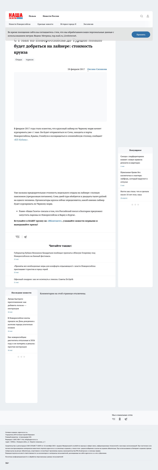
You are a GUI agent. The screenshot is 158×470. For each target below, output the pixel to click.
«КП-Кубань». (21, 139)
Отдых (18, 59)
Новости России (51, 16)
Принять (141, 34)
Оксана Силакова (97, 69)
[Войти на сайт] (147, 16)
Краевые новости (45, 24)
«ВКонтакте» (55, 220)
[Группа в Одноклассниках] (120, 419)
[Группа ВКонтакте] (113, 419)
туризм (29, 59)
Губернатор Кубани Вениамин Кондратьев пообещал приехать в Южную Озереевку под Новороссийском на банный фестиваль (60, 256)
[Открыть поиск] (141, 16)
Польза (32, 16)
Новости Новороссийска (19, 24)
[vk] (18, 237)
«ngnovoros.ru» (22, 432)
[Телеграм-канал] (126, 419)
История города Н (68, 24)
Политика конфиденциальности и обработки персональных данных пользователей (34, 457)
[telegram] (26, 237)
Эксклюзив (88, 24)
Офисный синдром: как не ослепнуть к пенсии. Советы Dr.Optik (60, 281)
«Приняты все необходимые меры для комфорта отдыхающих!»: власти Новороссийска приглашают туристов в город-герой (60, 269)
